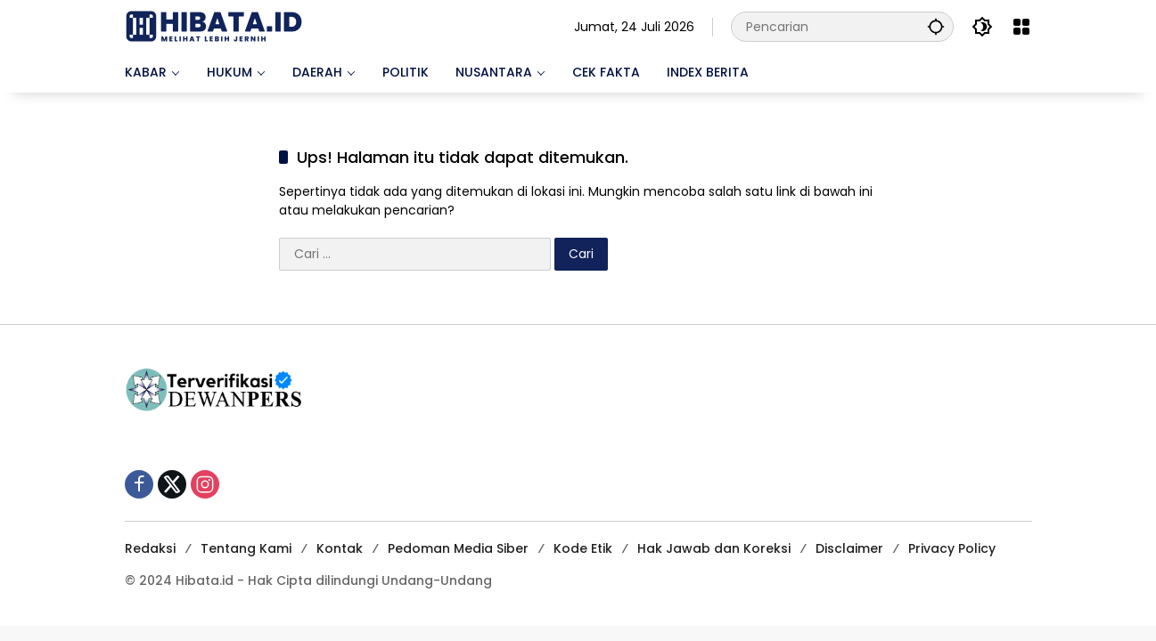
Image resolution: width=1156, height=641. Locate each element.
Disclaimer (849, 548)
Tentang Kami (246, 548)
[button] (936, 26)
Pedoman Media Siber (458, 548)
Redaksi (150, 548)
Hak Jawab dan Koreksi (714, 548)
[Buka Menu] (1021, 26)
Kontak (339, 548)
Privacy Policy (952, 548)
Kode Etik (582, 548)
